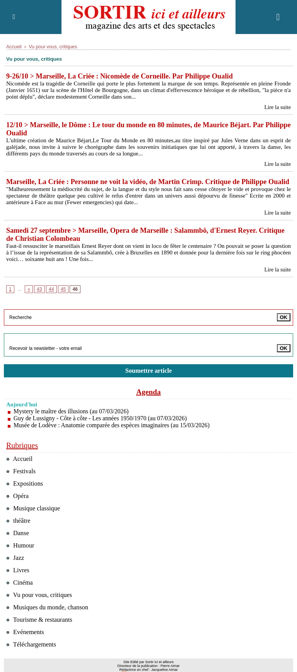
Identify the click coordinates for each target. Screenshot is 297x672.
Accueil (13, 46)
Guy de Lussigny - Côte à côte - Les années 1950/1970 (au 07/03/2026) (102, 428)
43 (38, 299)
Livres (18, 580)
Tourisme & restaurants (40, 629)
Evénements (25, 642)
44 (50, 299)
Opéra (17, 506)
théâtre (18, 530)
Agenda (148, 401)
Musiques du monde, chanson (48, 617)
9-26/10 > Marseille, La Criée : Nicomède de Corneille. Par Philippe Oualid (123, 76)
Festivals (21, 481)
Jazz (15, 567)
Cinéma (20, 592)
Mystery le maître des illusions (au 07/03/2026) (72, 421)
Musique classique (34, 518)
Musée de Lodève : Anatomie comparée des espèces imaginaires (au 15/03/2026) (114, 435)
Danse (18, 543)
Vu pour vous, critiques (48, 46)
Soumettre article (148, 380)
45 (61, 299)
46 (72, 299)
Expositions (25, 493)
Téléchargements (32, 654)
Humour (20, 555)
